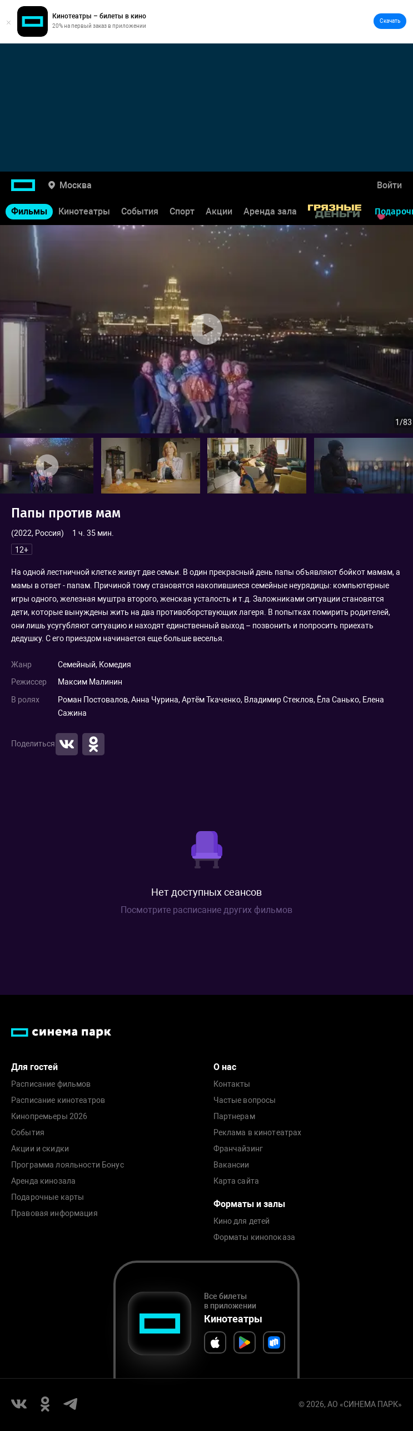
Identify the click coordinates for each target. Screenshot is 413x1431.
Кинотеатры (84, 211)
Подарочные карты (47, 1197)
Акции (219, 211)
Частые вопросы (244, 1100)
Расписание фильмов (51, 1084)
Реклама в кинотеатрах (257, 1133)
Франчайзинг (238, 1149)
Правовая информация (54, 1213)
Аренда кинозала (43, 1181)
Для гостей (34, 1067)
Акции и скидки (40, 1149)
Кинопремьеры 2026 (49, 1116)
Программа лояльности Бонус (67, 1165)
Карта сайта (236, 1181)
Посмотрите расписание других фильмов (206, 910)
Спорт (182, 211)
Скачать (390, 21)
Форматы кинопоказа (254, 1237)
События (139, 211)
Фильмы (29, 211)
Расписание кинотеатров (58, 1100)
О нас (224, 1067)
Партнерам (234, 1116)
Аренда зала (270, 211)
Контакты (232, 1084)
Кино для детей (241, 1221)
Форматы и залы (249, 1204)
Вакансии (231, 1165)
